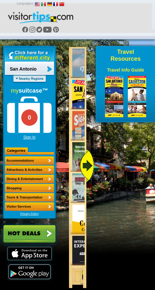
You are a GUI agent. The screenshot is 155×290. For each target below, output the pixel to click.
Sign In (29, 137)
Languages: (25, 3)
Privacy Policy (29, 213)
